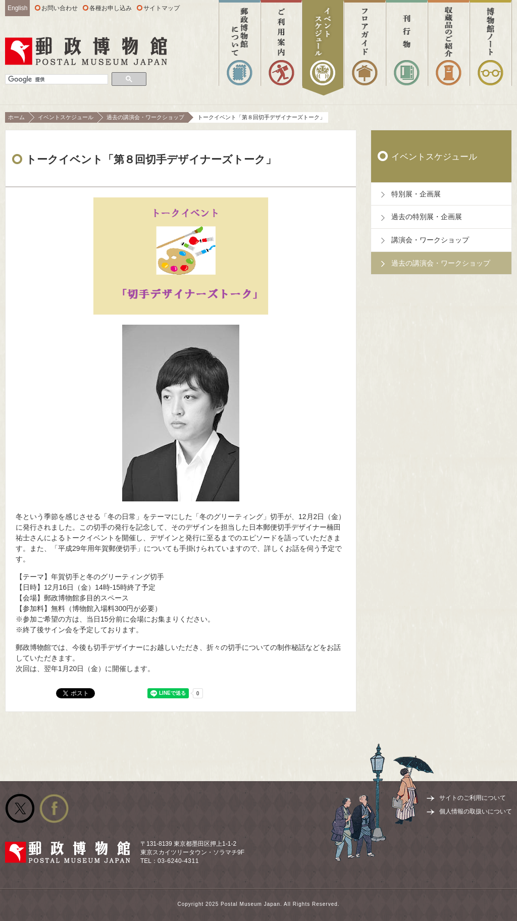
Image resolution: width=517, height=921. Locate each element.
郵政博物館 (86, 51)
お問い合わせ (59, 8)
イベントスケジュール (65, 117)
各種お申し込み (110, 8)
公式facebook (54, 808)
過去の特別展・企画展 (426, 217)
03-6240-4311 (178, 860)
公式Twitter (19, 808)
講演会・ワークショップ (430, 240)
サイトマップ (161, 8)
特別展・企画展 (416, 194)
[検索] (57, 79)
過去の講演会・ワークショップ (145, 117)
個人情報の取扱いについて (475, 811)
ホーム (16, 117)
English (17, 8)
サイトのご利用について (472, 797)
